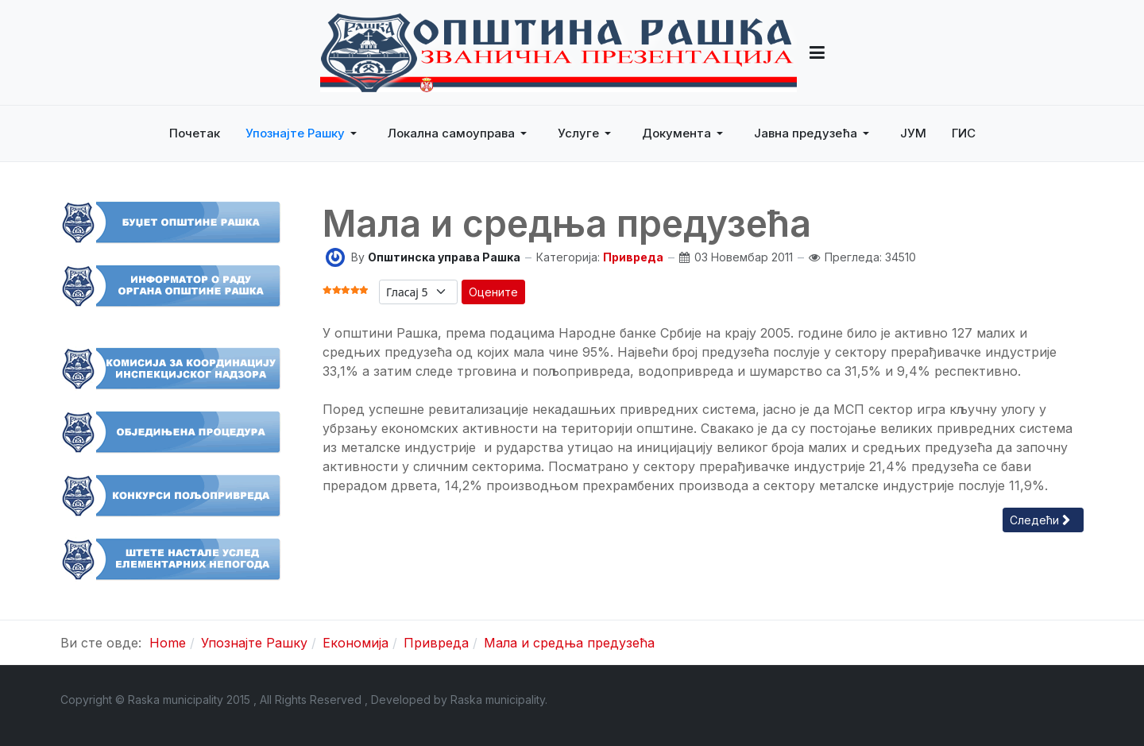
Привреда (633, 257)
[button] (817, 52)
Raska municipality (497, 699)
